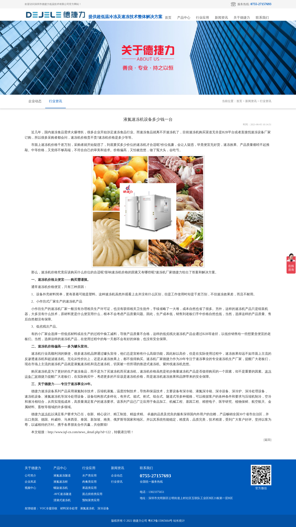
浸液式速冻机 (62, 500)
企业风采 (30, 481)
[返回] (267, 439)
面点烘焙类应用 (92, 494)
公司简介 (30, 475)
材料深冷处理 (68, 508)
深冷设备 (103, 508)
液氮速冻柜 (60, 481)
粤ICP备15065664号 (160, 520)
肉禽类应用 (89, 481)
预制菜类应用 (90, 500)
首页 (168, 17)
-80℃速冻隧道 (62, 494)
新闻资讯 (221, 17)
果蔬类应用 (89, 487)
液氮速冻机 (87, 508)
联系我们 (262, 17)
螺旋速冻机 (60, 487)
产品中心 (183, 17)
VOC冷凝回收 (49, 508)
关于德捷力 (242, 17)
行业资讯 (55, 101)
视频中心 (30, 487)
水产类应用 (89, 475)
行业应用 (202, 17)
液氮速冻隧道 (62, 475)
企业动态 (35, 101)
